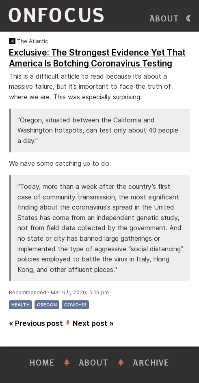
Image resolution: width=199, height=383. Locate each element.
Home (42, 363)
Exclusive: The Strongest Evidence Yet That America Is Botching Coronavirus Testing (97, 57)
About (164, 19)
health (20, 305)
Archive (151, 363)
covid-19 (75, 305)
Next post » (93, 323)
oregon (47, 305)
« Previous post (36, 323)
